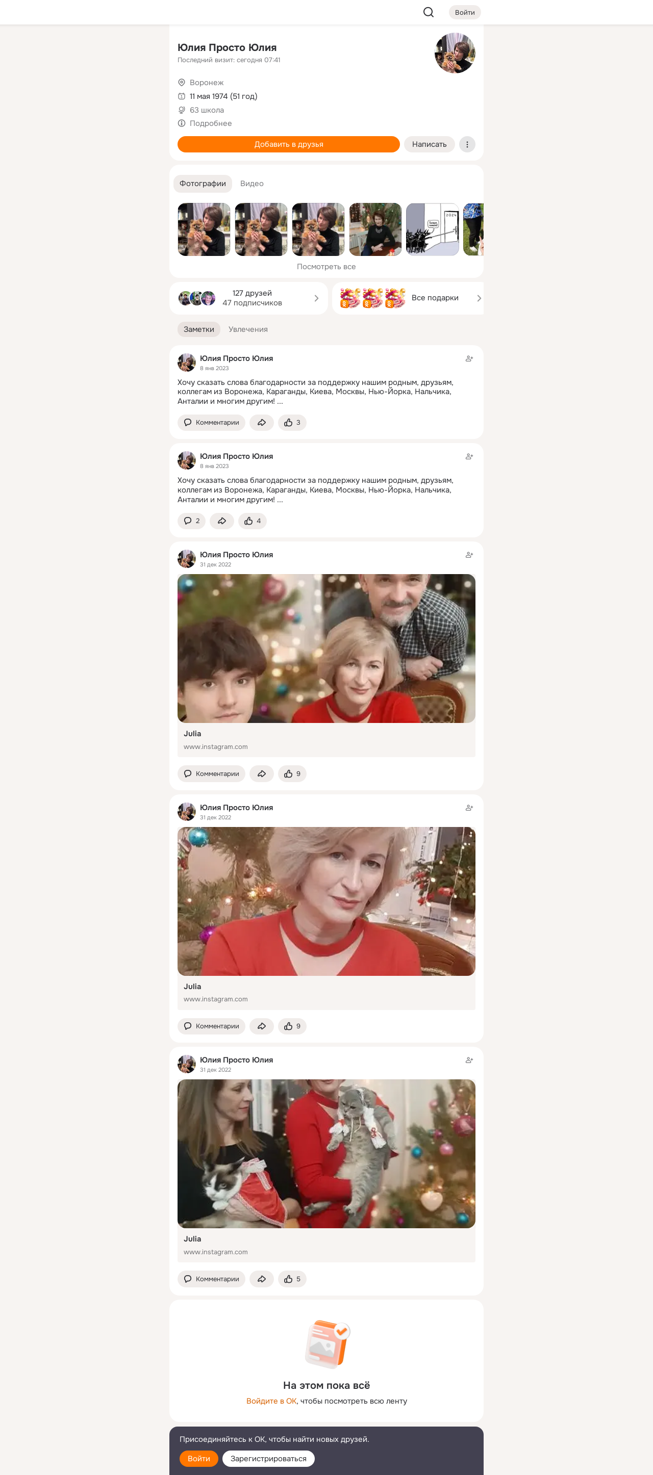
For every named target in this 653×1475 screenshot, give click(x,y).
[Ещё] (93, 1396)
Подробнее (211, 123)
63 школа (207, 110)
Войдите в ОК (271, 1401)
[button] (202, 184)
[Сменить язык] (93, 1418)
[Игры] (138, 138)
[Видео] (138, 93)
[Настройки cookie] (93, 1461)
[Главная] (49, 49)
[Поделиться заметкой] (261, 423)
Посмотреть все (326, 267)
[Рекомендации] (93, 183)
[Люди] (93, 93)
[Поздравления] (93, 138)
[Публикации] (49, 93)
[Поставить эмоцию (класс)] (292, 423)
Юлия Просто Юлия (227, 47)
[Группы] (138, 49)
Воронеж (206, 82)
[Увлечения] (93, 49)
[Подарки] (49, 138)
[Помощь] (49, 183)
